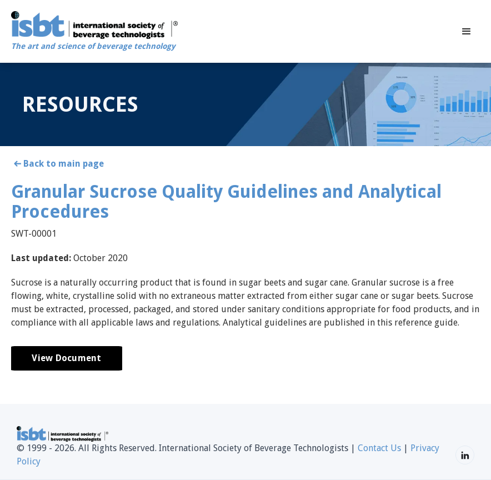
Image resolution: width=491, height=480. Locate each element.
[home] (94, 31)
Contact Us (379, 448)
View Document (66, 358)
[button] (466, 31)
